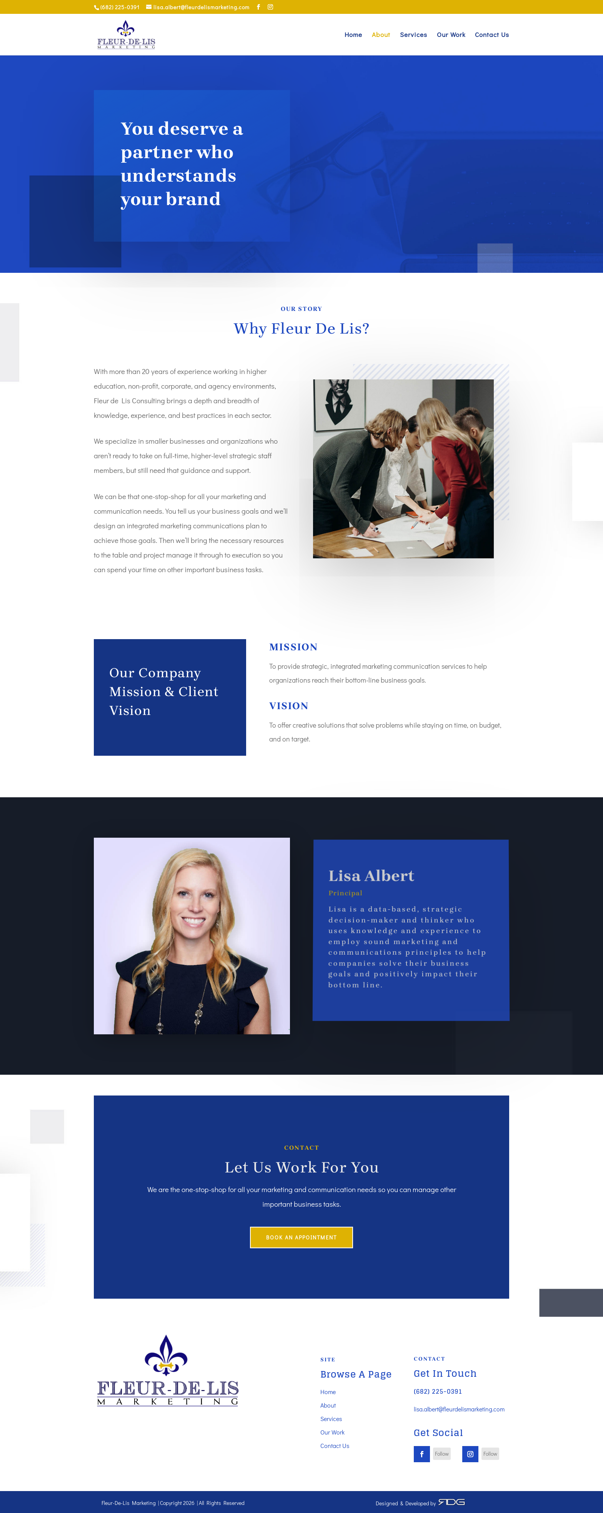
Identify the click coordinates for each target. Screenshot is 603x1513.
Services (413, 35)
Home (353, 35)
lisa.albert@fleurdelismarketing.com (459, 1409)
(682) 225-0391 (438, 1391)
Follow (442, 1453)
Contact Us (492, 35)
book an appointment (301, 1237)
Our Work (451, 35)
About (381, 35)
